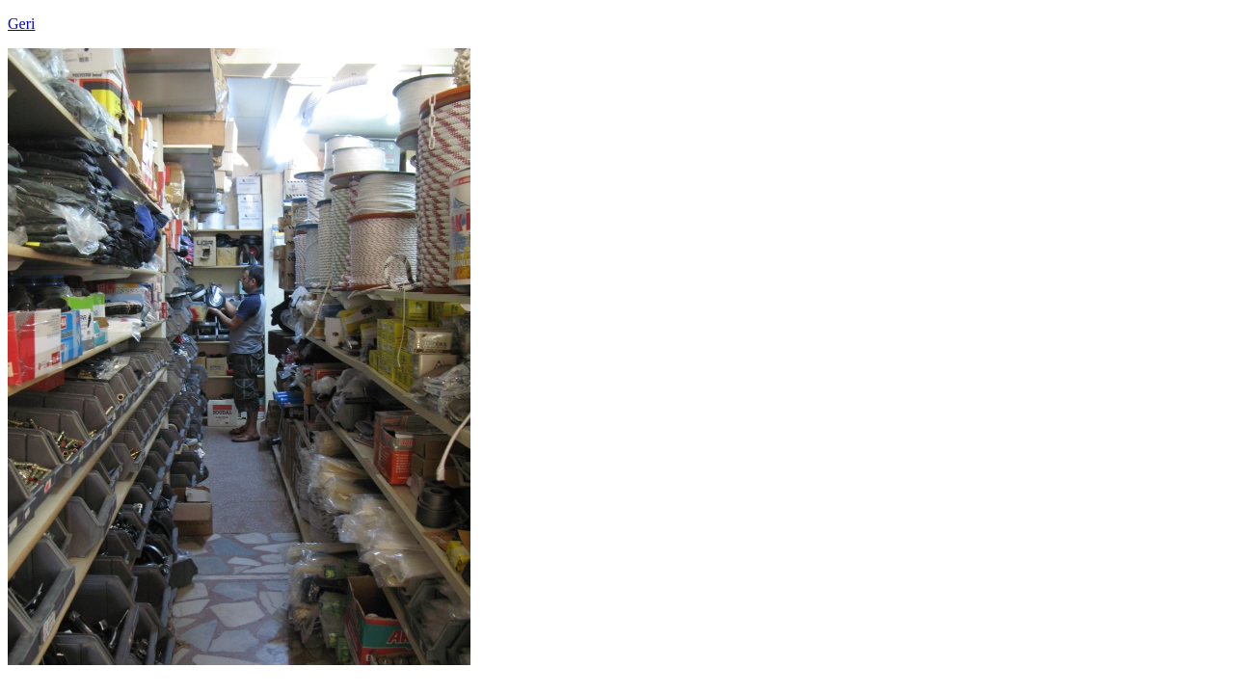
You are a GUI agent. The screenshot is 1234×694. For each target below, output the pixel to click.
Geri (21, 23)
